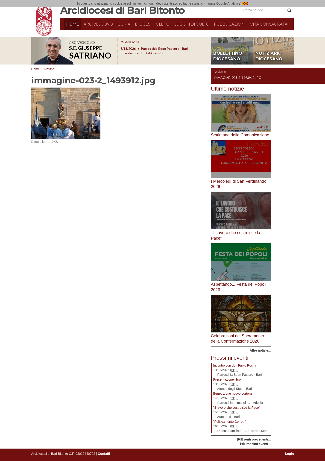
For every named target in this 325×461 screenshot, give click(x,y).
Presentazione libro (227, 379)
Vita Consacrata (268, 23)
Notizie (49, 69)
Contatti (104, 453)
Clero (163, 23)
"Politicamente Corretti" (229, 421)
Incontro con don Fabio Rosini (234, 365)
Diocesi (143, 23)
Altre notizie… (260, 350)
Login (289, 453)
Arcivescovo (98, 23)
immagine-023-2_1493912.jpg (237, 77)
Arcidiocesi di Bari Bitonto (122, 10)
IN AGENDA (129, 42)
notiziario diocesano (268, 56)
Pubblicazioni (230, 23)
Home (72, 23)
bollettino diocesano (227, 56)
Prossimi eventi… (258, 444)
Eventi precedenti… (256, 439)
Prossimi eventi (230, 358)
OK (245, 3)
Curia (123, 23)
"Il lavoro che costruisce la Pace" (236, 407)
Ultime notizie (227, 88)
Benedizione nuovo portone (232, 393)
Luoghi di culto (191, 23)
